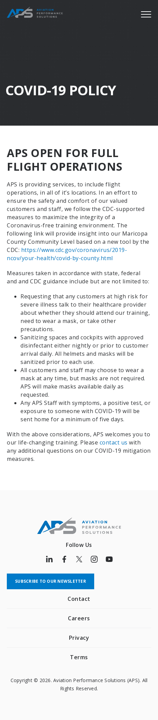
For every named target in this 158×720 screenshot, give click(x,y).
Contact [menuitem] (79, 599)
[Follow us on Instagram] (94, 559)
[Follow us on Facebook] (64, 559)
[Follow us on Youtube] (109, 559)
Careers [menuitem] (79, 618)
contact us (114, 442)
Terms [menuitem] (79, 657)
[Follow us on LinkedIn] (49, 559)
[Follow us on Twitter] (79, 559)
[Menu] (146, 14)
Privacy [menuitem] (79, 637)
